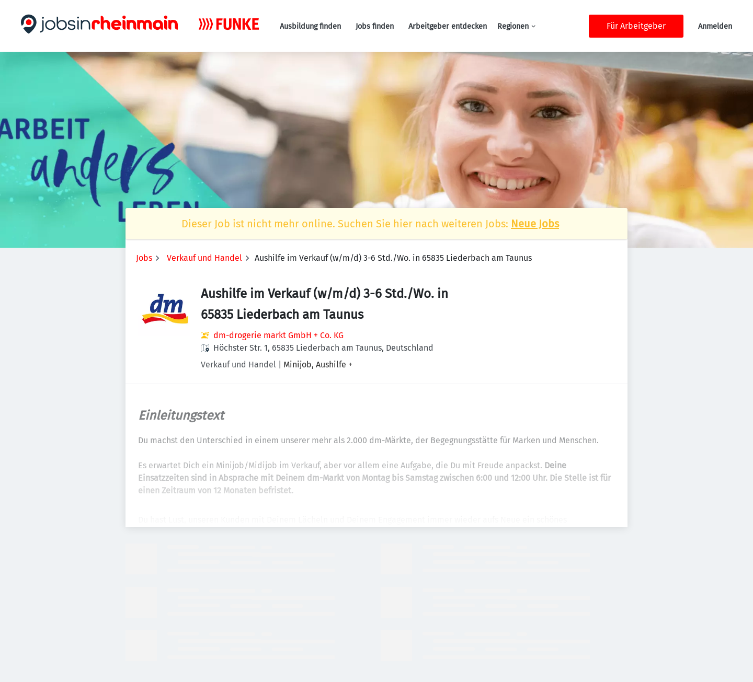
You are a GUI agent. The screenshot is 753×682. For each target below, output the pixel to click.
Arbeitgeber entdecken (447, 26)
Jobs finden (375, 26)
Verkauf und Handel (204, 258)
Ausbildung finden (310, 26)
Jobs (144, 258)
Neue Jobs (535, 223)
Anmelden (715, 26)
